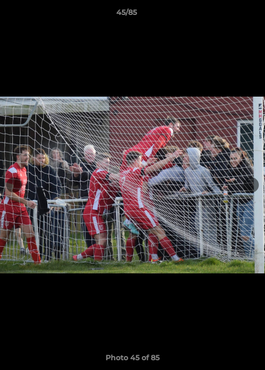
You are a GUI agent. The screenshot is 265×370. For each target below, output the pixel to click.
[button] (228, 15)
